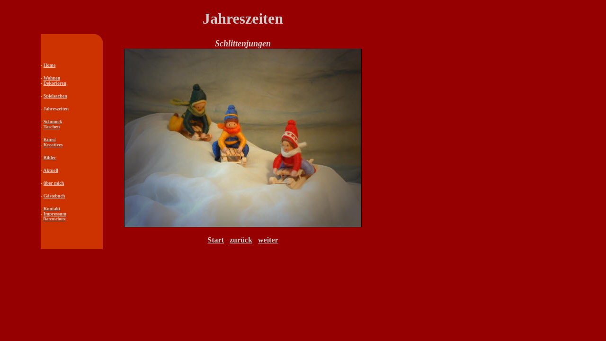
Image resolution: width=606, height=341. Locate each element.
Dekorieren (55, 83)
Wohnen (52, 78)
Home (50, 65)
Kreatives (53, 144)
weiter (268, 240)
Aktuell (50, 170)
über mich (54, 183)
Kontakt (52, 208)
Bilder (50, 157)
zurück (241, 240)
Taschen (52, 126)
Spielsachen (55, 96)
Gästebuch (54, 195)
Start (215, 240)
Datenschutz (54, 218)
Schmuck (53, 121)
